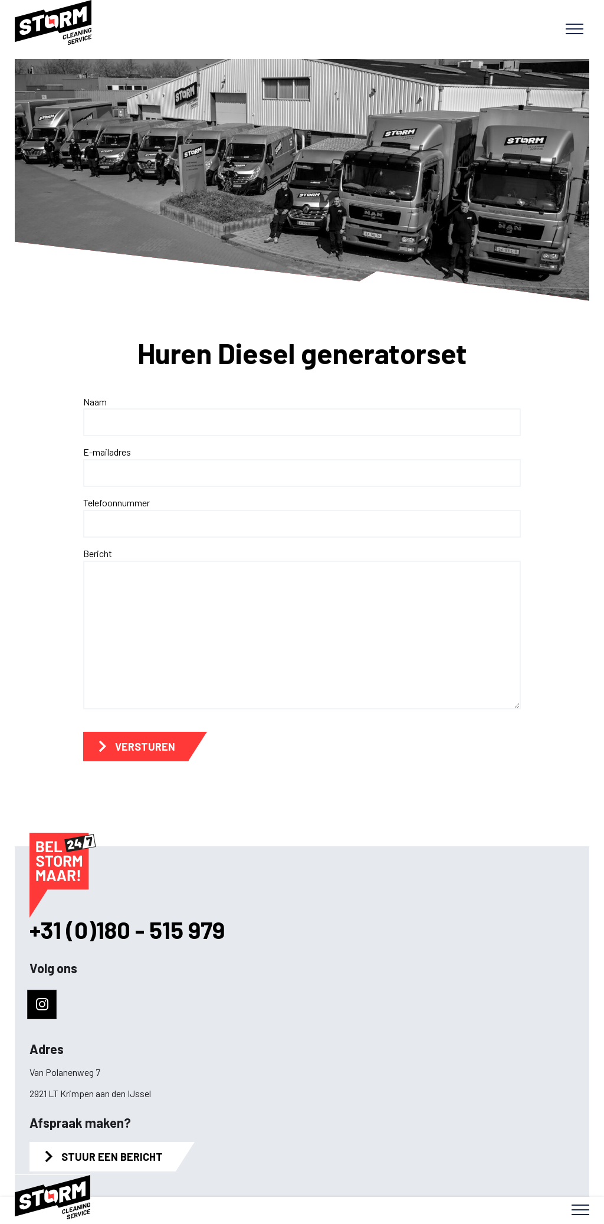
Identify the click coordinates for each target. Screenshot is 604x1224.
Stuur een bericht (112, 1156)
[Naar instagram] (42, 1004)
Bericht (97, 553)
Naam (95, 401)
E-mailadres (107, 451)
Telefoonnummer (116, 502)
